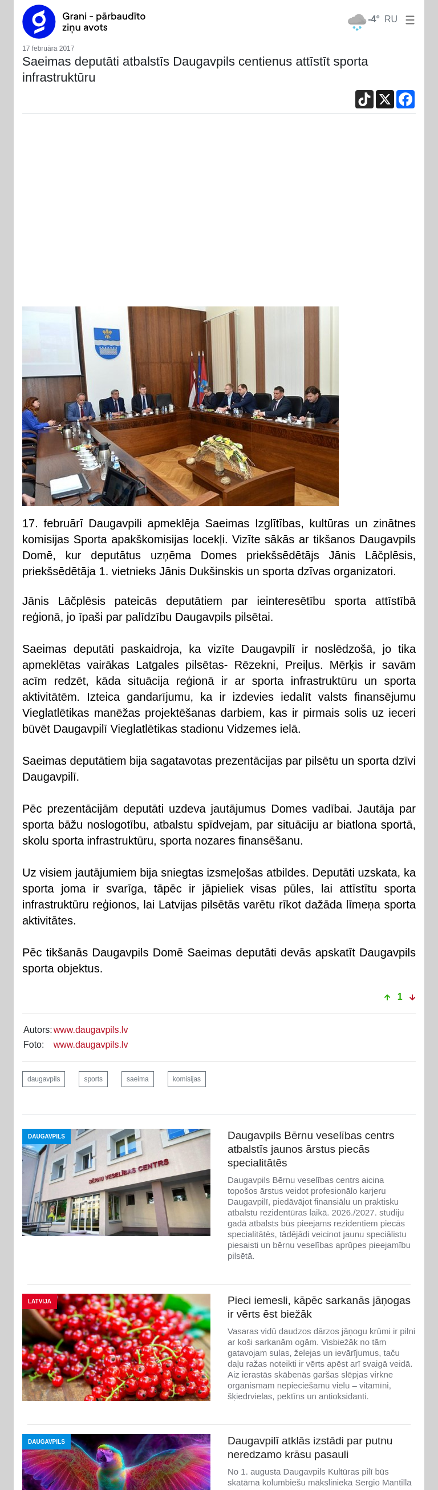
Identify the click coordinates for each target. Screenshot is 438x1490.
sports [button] (93, 1079)
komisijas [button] (187, 1079)
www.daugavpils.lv (91, 1030)
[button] (408, 19)
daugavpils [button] (43, 1079)
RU (391, 19)
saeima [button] (138, 1079)
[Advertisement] (219, 213)
